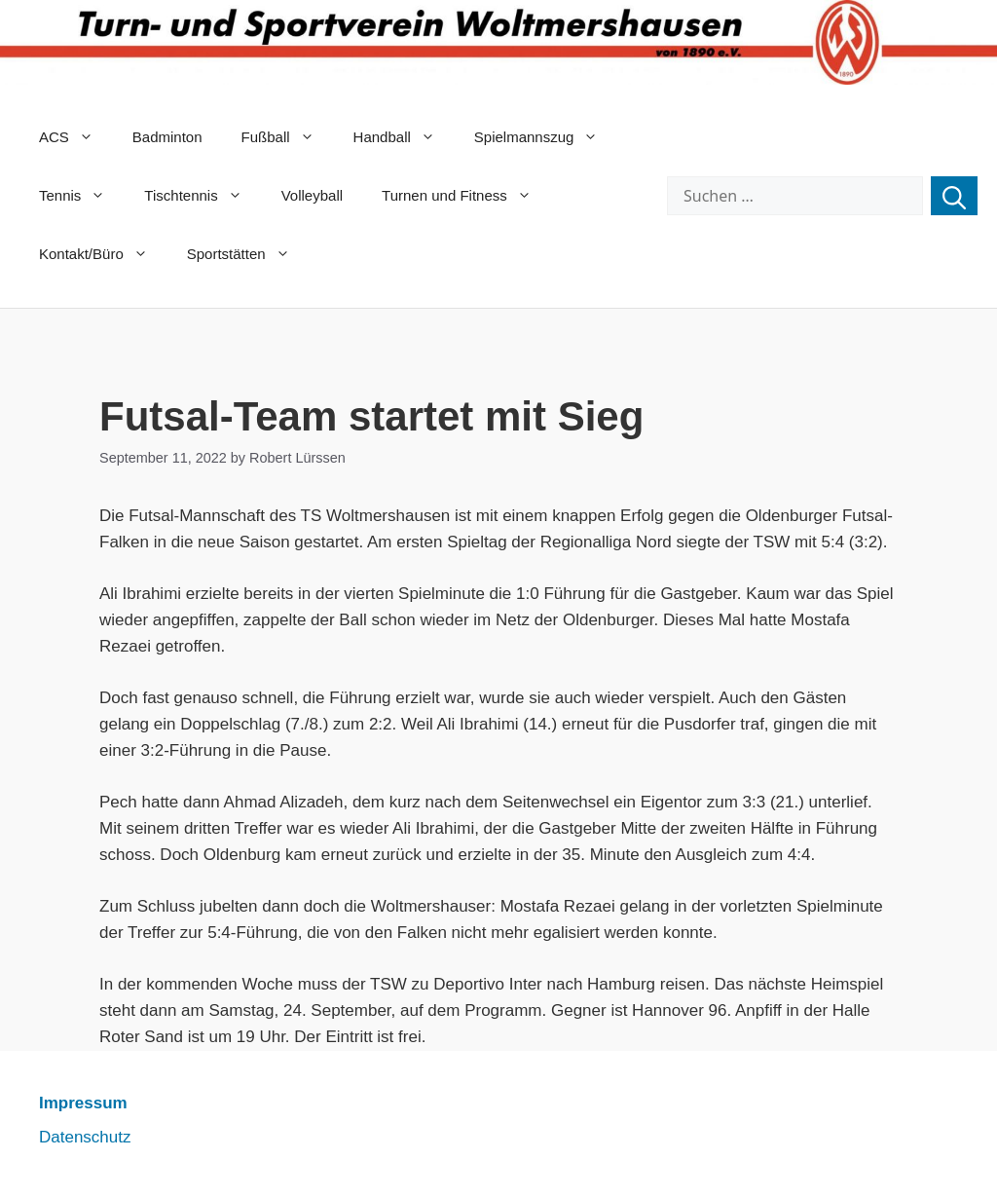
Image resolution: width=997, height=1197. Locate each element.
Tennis (82, 196)
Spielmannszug (546, 137)
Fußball (287, 137)
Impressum (83, 1103)
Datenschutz (85, 1137)
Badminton (167, 137)
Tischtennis (202, 196)
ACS (76, 137)
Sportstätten (248, 254)
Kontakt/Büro (103, 254)
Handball (404, 137)
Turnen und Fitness (466, 196)
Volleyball (312, 195)
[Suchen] (954, 195)
